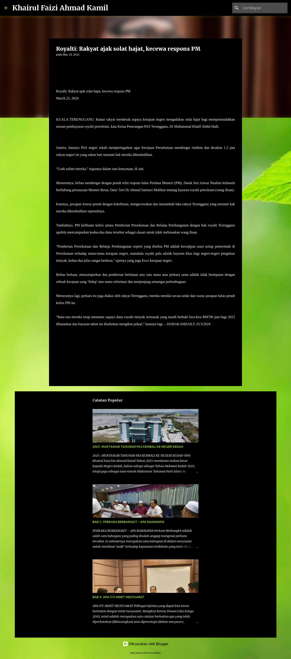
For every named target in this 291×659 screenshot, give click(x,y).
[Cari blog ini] (264, 8)
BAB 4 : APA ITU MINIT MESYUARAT (118, 597)
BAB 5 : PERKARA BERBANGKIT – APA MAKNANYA (128, 522)
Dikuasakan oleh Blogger (145, 644)
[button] (58, 64)
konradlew (154, 653)
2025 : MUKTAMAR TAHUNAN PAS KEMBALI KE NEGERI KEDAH (138, 446)
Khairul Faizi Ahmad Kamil (60, 8)
